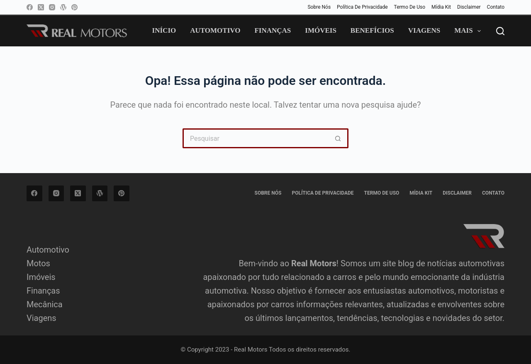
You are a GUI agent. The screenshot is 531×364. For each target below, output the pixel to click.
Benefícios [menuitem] (372, 30)
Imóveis (41, 277)
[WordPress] (63, 7)
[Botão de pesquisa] (338, 138)
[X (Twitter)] (41, 7)
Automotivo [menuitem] (215, 30)
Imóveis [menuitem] (320, 30)
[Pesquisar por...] (256, 138)
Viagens (41, 318)
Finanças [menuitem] (272, 30)
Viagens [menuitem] (424, 30)
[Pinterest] (74, 7)
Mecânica (45, 304)
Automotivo (48, 250)
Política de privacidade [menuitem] (362, 7)
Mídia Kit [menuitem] (441, 7)
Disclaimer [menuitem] (469, 7)
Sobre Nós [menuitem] (319, 7)
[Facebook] (30, 7)
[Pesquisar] (500, 31)
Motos (38, 263)
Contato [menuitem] (495, 7)
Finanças (43, 291)
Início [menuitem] (164, 30)
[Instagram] (52, 7)
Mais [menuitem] (469, 31)
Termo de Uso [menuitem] (409, 7)
